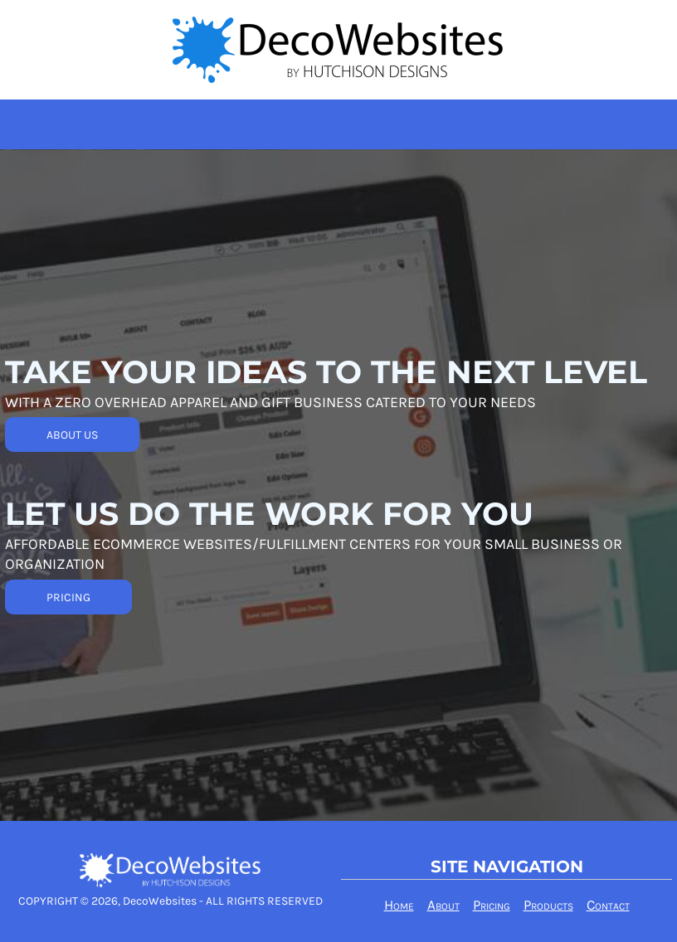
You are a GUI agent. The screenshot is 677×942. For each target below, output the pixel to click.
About (443, 904)
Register (648, 20)
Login (588, 20)
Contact (608, 904)
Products (548, 904)
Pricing (491, 904)
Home (399, 904)
